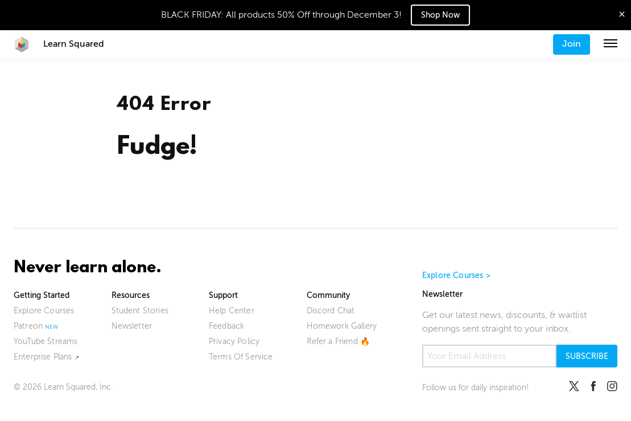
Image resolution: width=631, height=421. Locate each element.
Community (328, 295)
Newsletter (132, 326)
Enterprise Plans (43, 357)
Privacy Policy (234, 341)
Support (223, 295)
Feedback (226, 326)
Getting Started (41, 295)
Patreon (28, 326)
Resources (131, 295)
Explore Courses (44, 310)
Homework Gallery (342, 326)
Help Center (231, 310)
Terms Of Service (241, 357)
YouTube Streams (45, 341)
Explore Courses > (456, 275)
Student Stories (140, 310)
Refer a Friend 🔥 (338, 341)
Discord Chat (331, 310)
